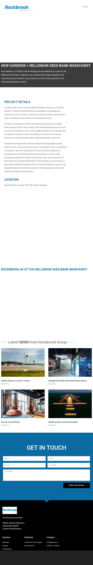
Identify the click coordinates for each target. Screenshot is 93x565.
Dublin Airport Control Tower (15, 380)
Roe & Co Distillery (10, 422)
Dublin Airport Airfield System (63, 422)
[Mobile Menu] (85, 6)
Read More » (5, 384)
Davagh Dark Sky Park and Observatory (67, 380)
